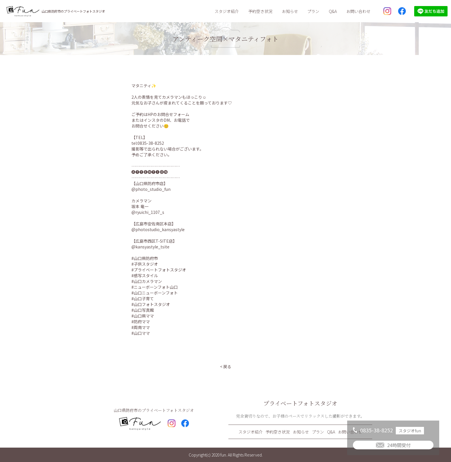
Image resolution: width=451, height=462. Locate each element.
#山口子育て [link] (142, 298)
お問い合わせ (358, 11)
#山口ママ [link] (140, 333)
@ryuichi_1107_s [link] (147, 212)
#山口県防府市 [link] (144, 258)
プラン (313, 11)
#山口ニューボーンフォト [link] (154, 293)
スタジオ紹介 (227, 11)
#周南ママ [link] (140, 327)
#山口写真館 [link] (142, 310)
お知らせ (290, 11)
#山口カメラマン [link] (146, 281)
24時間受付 (399, 445)
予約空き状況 (260, 11)
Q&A (333, 11)
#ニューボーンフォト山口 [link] (154, 287)
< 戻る (225, 366)
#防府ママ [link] (140, 321)
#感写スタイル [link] (144, 275)
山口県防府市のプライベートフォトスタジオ (73, 11)
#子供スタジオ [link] (144, 264)
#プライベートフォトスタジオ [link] (158, 270)
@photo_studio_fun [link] (151, 189)
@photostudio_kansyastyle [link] (158, 229)
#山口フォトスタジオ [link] (150, 304)
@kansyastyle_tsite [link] (150, 247)
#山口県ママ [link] (142, 316)
